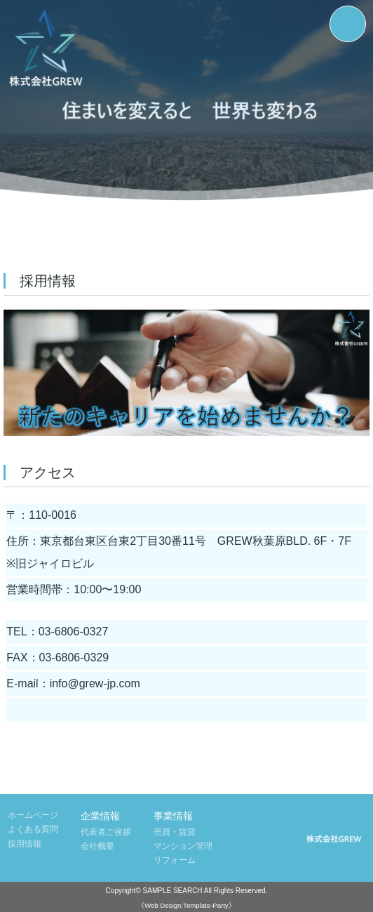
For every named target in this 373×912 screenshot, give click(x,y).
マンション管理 (183, 846)
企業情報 (100, 815)
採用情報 (24, 844)
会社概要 (97, 846)
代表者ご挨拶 (106, 832)
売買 (162, 832)
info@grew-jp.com (95, 683)
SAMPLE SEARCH (173, 890)
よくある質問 (33, 829)
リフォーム (175, 860)
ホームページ (33, 815)
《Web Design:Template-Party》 (186, 905)
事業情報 (173, 815)
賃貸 (187, 832)
